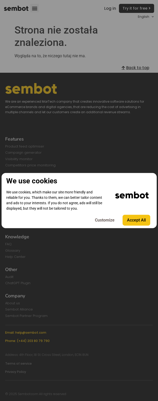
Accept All (136, 220)
